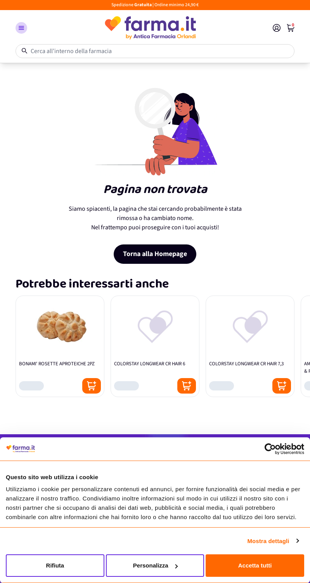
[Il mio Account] (277, 28)
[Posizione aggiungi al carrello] (91, 386)
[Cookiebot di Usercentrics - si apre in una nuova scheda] (270, 449)
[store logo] (150, 28)
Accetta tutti (255, 565)
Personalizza (155, 565)
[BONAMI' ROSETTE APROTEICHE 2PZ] (60, 346)
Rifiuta (55, 565)
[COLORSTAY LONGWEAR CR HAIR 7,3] (250, 346)
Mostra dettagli (268, 541)
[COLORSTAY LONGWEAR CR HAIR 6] (155, 346)
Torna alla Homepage (155, 254)
